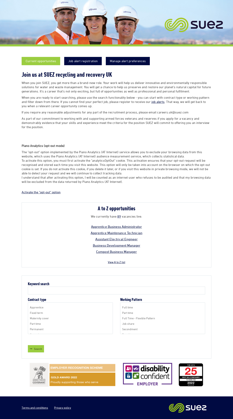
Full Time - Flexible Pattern (162, 318)
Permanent (70, 329)
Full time (162, 307)
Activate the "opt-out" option (41, 192)
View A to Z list (116, 262)
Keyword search (38, 284)
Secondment (162, 329)
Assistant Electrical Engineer (116, 239)
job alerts (158, 102)
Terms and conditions (35, 407)
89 (119, 216)
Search (38, 348)
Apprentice (70, 307)
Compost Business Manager (116, 252)
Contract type (37, 299)
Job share (162, 323)
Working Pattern (131, 299)
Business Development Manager (116, 245)
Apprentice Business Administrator (116, 227)
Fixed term (70, 312)
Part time (70, 323)
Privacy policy (62, 407)
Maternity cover (70, 318)
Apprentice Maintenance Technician (116, 233)
